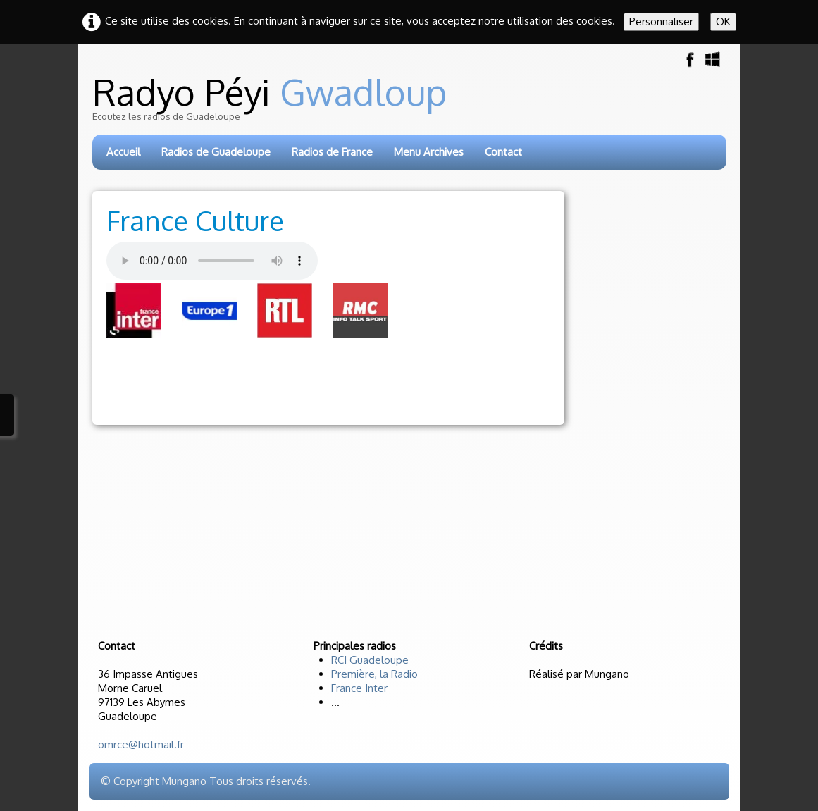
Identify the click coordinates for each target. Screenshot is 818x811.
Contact (503, 152)
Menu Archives (429, 152)
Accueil (123, 152)
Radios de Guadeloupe (216, 152)
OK (723, 21)
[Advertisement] (362, 381)
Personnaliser (661, 21)
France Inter (359, 688)
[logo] (410, 104)
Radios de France (332, 152)
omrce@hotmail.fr (141, 744)
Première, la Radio (374, 674)
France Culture (195, 220)
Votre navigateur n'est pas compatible (212, 261)
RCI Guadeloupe (370, 660)
